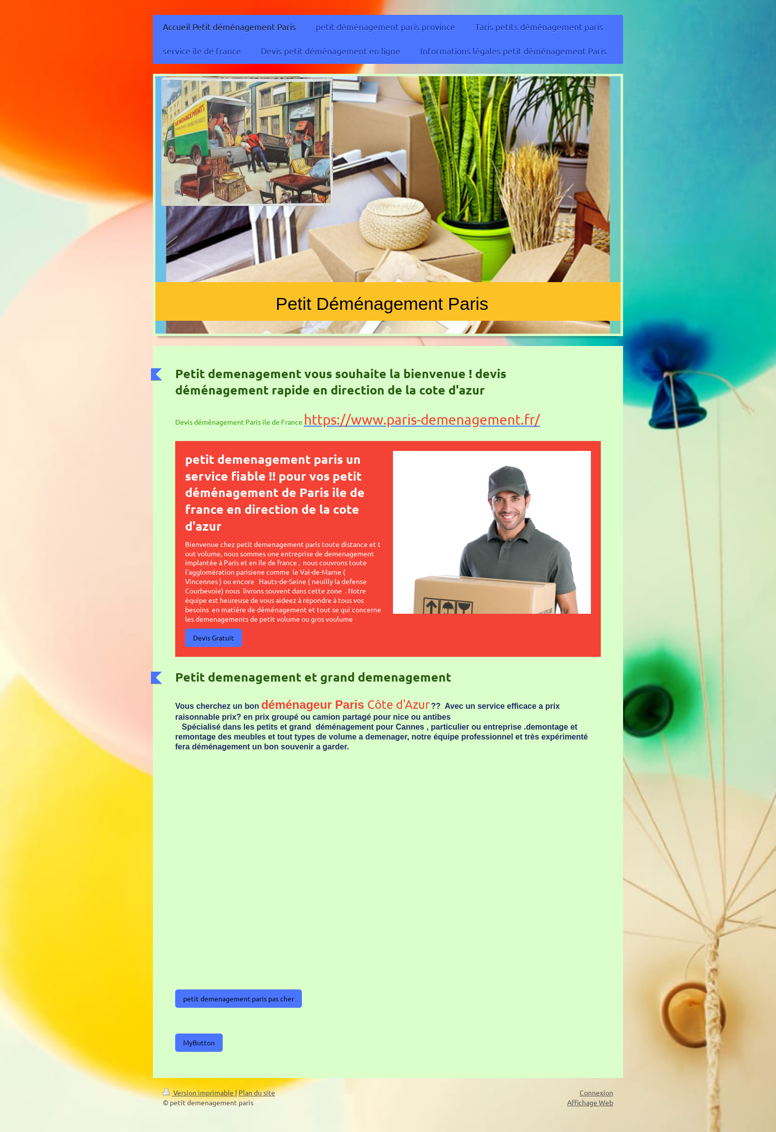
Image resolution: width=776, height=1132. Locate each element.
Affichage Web (590, 1102)
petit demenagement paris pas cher (238, 998)
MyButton (199, 1042)
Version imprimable (199, 1092)
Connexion (596, 1092)
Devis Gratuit (213, 637)
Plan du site (257, 1092)
